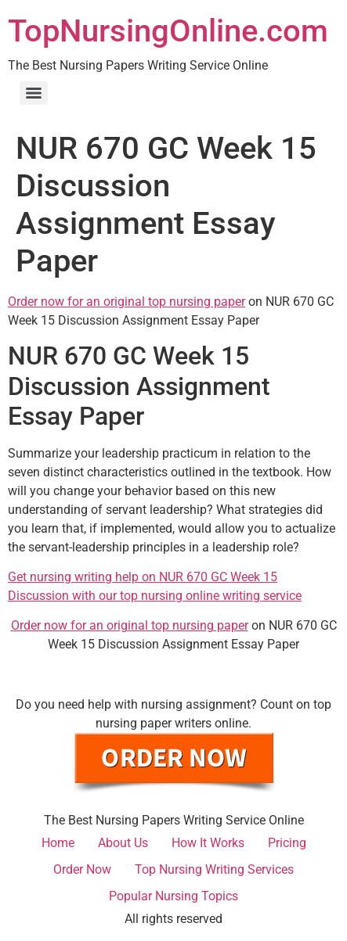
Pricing (287, 842)
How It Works (208, 842)
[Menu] (34, 93)
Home (58, 842)
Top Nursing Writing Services (214, 869)
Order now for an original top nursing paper (126, 301)
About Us (123, 842)
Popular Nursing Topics (173, 896)
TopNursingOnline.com (168, 31)
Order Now (82, 869)
